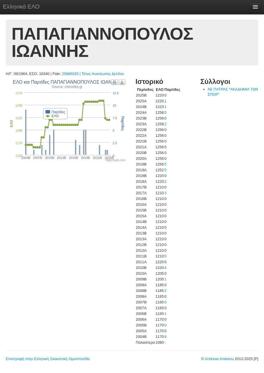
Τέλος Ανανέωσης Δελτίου (102, 74)
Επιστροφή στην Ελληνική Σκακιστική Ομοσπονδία (48, 359)
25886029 (70, 74)
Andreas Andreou (219, 359)
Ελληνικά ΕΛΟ (21, 6)
